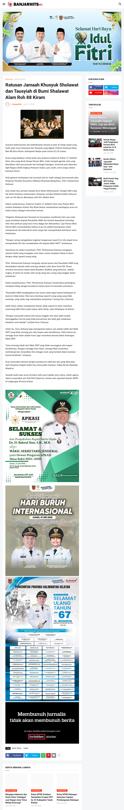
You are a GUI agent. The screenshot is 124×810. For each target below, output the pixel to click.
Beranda (9, 79)
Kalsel (26, 748)
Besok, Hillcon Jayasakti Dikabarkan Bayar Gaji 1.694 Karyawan (111, 164)
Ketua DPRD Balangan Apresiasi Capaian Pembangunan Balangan (68, 797)
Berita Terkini (20, 79)
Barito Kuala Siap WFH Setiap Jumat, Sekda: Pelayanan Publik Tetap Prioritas (110, 183)
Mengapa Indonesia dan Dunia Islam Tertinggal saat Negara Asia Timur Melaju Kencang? (16, 798)
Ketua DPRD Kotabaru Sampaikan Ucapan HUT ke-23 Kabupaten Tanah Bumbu (42, 798)
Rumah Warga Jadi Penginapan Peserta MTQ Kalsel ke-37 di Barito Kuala (110, 145)
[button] (3, 4)
